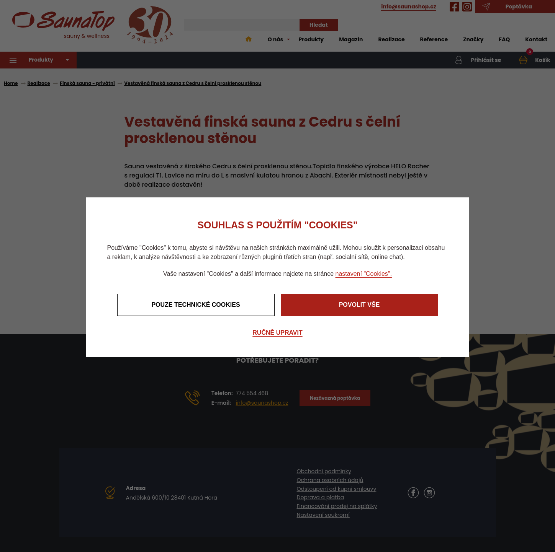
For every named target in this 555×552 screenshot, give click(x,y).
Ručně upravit (277, 332)
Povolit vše (359, 304)
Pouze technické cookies (195, 304)
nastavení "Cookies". (364, 273)
